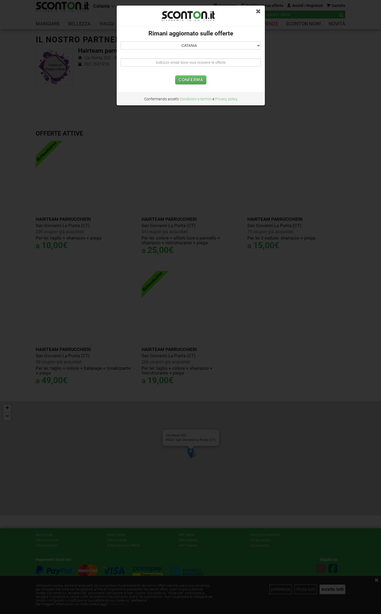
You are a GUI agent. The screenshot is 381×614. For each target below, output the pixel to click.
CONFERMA (191, 80)
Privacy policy (226, 99)
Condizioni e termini (196, 99)
